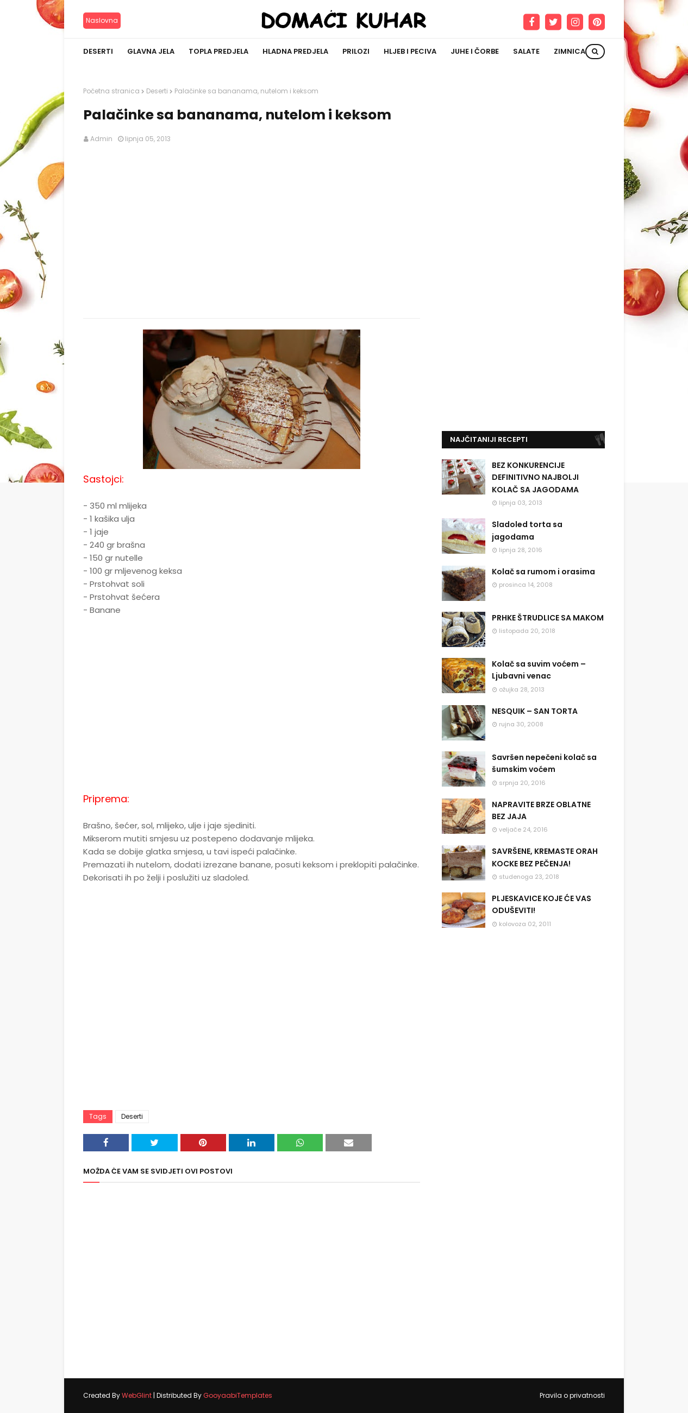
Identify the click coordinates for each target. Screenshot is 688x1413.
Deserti (157, 91)
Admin (101, 138)
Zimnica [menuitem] (569, 51)
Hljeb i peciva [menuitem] (410, 51)
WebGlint (137, 1395)
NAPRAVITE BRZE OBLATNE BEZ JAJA (541, 810)
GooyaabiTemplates (237, 1395)
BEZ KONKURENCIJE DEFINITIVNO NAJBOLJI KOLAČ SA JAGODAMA (535, 477)
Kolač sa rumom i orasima (543, 571)
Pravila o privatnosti (572, 1395)
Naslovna (102, 20)
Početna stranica (111, 91)
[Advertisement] (251, 231)
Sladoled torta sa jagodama (527, 530)
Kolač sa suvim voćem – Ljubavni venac (539, 669)
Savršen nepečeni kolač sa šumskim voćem (544, 763)
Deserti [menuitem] (98, 51)
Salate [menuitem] (526, 51)
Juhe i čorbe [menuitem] (475, 51)
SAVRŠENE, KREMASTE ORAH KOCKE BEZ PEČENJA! (545, 857)
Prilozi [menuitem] (356, 51)
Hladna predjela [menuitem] (295, 51)
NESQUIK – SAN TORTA (535, 711)
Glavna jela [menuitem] (150, 51)
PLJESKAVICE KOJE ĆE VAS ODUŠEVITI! (541, 904)
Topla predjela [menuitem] (218, 51)
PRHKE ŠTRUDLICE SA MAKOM (548, 617)
